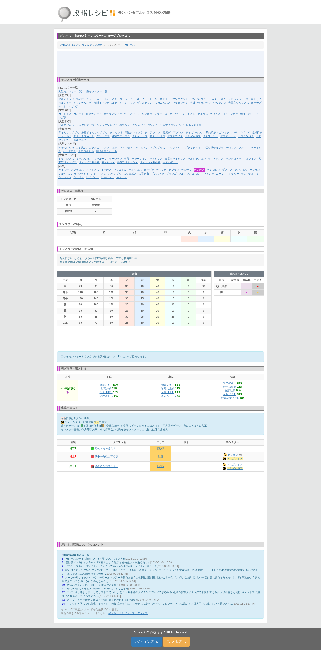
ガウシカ (161, 169)
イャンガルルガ (82, 102)
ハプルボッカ (157, 147)
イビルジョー (236, 99)
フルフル (244, 147)
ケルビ (62, 173)
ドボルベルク (78, 139)
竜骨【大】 (167, 392)
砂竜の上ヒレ (168, 396)
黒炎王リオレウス (127, 162)
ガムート (78, 113)
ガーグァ (149, 169)
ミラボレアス (66, 158)
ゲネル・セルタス (197, 113)
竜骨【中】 (106, 392)
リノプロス (92, 177)
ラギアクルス (216, 158)
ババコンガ (140, 147)
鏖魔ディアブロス (173, 132)
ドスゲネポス (193, 136)
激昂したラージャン (135, 158)
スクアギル (114, 173)
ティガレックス (195, 132)
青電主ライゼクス (175, 158)
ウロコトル (120, 169)
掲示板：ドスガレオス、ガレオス (128, 613)
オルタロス (135, 169)
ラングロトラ (233, 158)
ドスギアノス (175, 136)
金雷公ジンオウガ (173, 125)
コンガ (72, 173)
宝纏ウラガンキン (200, 102)
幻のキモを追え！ (105, 448)
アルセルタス (198, 99)
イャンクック (127, 102)
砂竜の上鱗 (167, 388)
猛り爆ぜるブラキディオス (221, 147)
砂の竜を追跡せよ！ (106, 466)
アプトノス (92, 169)
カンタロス (213, 169)
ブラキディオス (194, 147)
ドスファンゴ (210, 136)
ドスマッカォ (228, 136)
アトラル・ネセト (157, 99)
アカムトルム (102, 99)
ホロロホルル (86, 151)
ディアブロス (152, 132)
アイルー (63, 169)
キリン (128, 113)
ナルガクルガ (66, 147)
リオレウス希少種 (150, 162)
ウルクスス (219, 102)
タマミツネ (116, 132)
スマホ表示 (176, 642)
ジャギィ (83, 173)
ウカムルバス (163, 102)
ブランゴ (171, 173)
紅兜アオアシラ (82, 99)
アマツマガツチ (179, 99)
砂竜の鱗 (106, 388)
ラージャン (115, 158)
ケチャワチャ (177, 113)
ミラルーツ (100, 158)
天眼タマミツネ (134, 132)
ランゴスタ (64, 177)
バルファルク (175, 147)
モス (243, 173)
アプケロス (77, 169)
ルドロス (121, 177)
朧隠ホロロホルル (106, 151)
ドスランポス (246, 136)
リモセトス (107, 177)
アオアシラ (64, 99)
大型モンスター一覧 (70, 91)
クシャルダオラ (143, 113)
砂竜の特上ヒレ (230, 397)
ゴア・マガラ (230, 113)
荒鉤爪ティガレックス (219, 132)
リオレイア (249, 158)
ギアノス (227, 169)
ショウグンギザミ (106, 125)
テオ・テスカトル (83, 136)
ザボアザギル (66, 125)
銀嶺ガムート (94, 113)
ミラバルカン (84, 158)
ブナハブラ (157, 173)
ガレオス (129, 44)
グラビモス (160, 113)
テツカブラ (103, 136)
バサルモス (125, 147)
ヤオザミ (253, 173)
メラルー (233, 173)
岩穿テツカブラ (121, 136)
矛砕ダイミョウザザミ (94, 132)
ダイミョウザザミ (68, 132)
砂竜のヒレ (106, 396)
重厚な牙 (230, 390)
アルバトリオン (217, 99)
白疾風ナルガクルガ (88, 147)
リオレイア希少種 (89, 162)
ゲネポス (255, 169)
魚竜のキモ (106, 384)
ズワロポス (130, 173)
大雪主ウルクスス (238, 102)
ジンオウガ (153, 125)
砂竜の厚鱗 (229, 386)
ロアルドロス (170, 162)
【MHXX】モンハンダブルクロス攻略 (80, 44)
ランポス (78, 177)
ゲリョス (215, 113)
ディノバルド (242, 132)
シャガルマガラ (85, 125)
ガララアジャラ (113, 113)
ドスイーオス (139, 136)
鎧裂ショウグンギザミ (132, 125)
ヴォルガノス (145, 102)
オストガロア (71, 106)
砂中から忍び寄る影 (106, 456)
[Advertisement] (160, 64)
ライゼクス (156, 158)
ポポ (198, 173)
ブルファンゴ (186, 173)
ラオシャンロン (197, 158)
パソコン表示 (146, 642)
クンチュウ (241, 169)
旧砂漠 (160, 448)
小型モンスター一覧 (95, 91)
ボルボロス (69, 151)
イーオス (106, 169)
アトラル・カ (137, 99)
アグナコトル (119, 99)
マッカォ (209, 173)
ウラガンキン (180, 102)
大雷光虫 (144, 173)
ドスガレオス (157, 136)
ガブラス (174, 169)
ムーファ (221, 173)
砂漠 (160, 456)
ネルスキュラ (109, 147)
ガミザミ (186, 169)
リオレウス (108, 162)
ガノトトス (64, 113)
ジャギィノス (98, 173)
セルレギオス (193, 125)
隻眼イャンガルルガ (105, 102)
